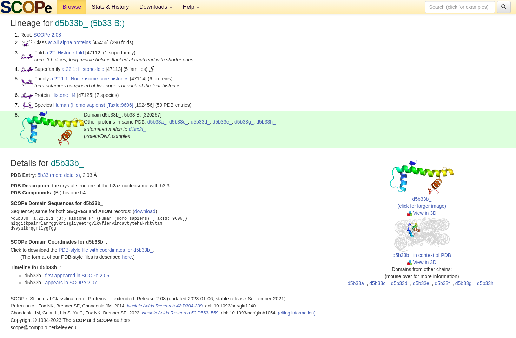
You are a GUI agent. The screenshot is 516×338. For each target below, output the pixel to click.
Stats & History (110, 7)
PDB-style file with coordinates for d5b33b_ (106, 250)
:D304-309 (165, 306)
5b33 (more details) (59, 175)
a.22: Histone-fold (64, 52)
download (145, 211)
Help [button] (191, 7)
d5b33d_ (200, 122)
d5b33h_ (266, 122)
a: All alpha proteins (69, 42)
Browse (71, 7)
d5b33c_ (178, 122)
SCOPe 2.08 (47, 35)
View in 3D (421, 213)
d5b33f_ (443, 283)
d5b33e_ (222, 122)
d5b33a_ (157, 122)
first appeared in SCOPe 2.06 (77, 275)
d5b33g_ (244, 122)
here (127, 257)
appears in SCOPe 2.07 (71, 282)
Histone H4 (63, 95)
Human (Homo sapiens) (79, 105)
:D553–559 (180, 313)
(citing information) (297, 313)
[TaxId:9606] (119, 105)
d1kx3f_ (137, 129)
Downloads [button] (155, 7)
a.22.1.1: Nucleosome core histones (89, 78)
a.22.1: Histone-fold (83, 69)
